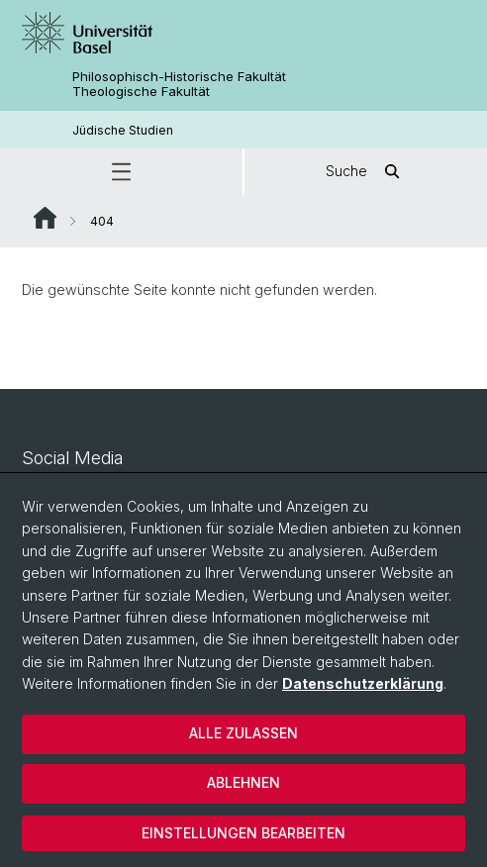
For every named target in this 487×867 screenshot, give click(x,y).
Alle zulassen (243, 732)
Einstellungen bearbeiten (243, 832)
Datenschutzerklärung (362, 683)
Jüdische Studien (122, 130)
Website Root (45, 218)
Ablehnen (243, 782)
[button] (121, 171)
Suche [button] (366, 171)
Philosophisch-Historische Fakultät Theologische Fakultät (179, 84)
